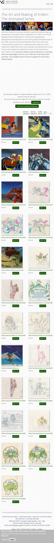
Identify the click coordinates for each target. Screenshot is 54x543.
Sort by (33, 111)
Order (40, 111)
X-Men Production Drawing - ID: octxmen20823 (13, 466)
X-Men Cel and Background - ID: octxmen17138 (13, 139)
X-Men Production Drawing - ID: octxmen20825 (13, 498)
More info (5, 536)
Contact (39, 529)
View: (45, 112)
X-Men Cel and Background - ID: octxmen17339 (40, 139)
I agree (12, 539)
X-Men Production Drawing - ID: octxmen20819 (13, 400)
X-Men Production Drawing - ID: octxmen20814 (13, 237)
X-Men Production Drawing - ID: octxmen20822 (13, 433)
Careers (33, 529)
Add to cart (15, 142)
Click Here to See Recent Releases (27, 106)
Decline (5, 540)
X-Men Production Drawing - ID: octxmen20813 (40, 204)
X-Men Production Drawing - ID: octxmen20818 (40, 368)
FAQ (18, 529)
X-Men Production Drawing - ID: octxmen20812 (40, 335)
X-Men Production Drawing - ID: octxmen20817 (40, 270)
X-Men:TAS (36, 102)
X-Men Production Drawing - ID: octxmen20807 (13, 335)
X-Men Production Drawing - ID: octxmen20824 (40, 466)
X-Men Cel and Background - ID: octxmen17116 (13, 204)
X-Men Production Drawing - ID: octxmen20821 (40, 400)
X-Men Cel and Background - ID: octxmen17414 (13, 172)
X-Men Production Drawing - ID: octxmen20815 (40, 237)
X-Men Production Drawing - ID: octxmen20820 (13, 302)
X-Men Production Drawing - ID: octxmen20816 (40, 433)
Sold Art (25, 111)
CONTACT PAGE (17, 525)
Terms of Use (25, 529)
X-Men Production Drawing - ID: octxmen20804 (40, 302)
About (13, 529)
